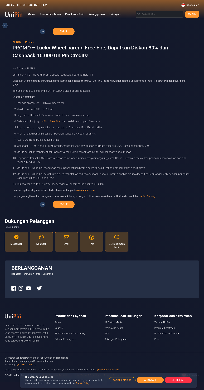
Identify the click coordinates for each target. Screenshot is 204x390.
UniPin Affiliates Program (167, 333)
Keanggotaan (97, 14)
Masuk (192, 14)
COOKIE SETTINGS (122, 380)
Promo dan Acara (50, 14)
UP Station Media (113, 322)
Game (31, 14)
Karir (156, 339)
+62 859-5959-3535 (108, 369)
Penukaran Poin (74, 14)
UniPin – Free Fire (50, 121)
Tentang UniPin (162, 322)
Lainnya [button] (114, 14)
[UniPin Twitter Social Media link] (39, 288)
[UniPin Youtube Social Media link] (28, 288)
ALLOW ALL (150, 380)
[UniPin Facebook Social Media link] (13, 288)
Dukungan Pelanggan (115, 339)
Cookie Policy (83, 383)
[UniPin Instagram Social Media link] (21, 288)
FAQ (106, 333)
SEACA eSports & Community (70, 333)
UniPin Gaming (147, 196)
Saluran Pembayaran (66, 339)
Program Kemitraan (164, 328)
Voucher (59, 328)
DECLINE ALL (178, 380)
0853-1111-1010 (26, 364)
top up (64, 31)
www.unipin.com (85, 190)
